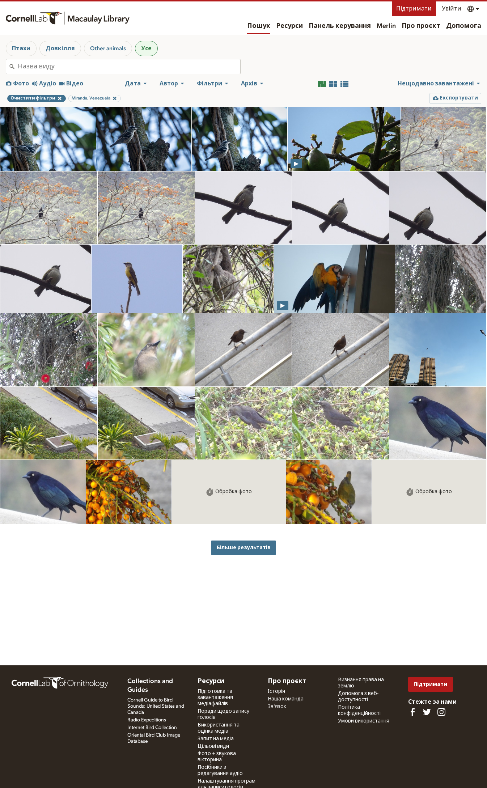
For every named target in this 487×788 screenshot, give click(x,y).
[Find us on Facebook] (412, 712)
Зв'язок (277, 706)
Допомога (463, 26)
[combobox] (129, 66)
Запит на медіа (216, 738)
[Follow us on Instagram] (441, 712)
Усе (146, 48)
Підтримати (414, 9)
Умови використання (363, 721)
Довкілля (60, 48)
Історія (276, 691)
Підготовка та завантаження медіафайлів (215, 697)
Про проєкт (421, 26)
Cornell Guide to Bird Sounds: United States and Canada (155, 706)
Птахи (21, 48)
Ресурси (289, 26)
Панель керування (340, 26)
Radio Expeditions (146, 720)
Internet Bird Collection (152, 727)
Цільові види (213, 746)
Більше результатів (244, 547)
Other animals (108, 48)
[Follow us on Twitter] (427, 712)
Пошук (258, 26)
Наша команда (286, 699)
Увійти (451, 9)
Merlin (386, 26)
